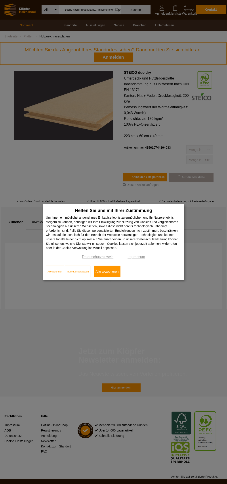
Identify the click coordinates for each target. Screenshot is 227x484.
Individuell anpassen (78, 271)
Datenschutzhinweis (97, 257)
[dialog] (113, 242)
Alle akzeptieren (106, 271)
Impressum (136, 257)
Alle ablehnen (55, 271)
